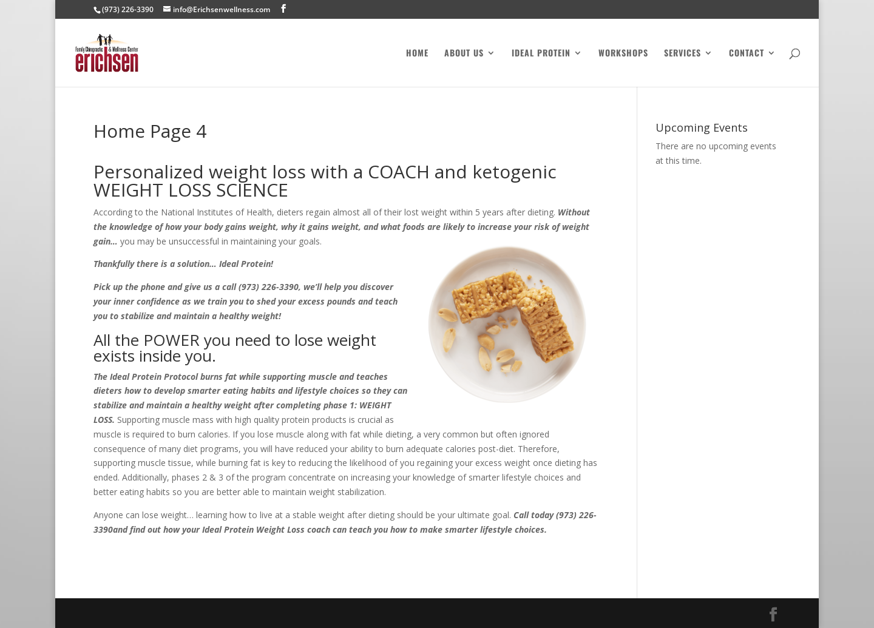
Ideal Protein (541, 54)
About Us (464, 54)
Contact (746, 54)
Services (682, 54)
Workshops (623, 54)
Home (417, 54)
